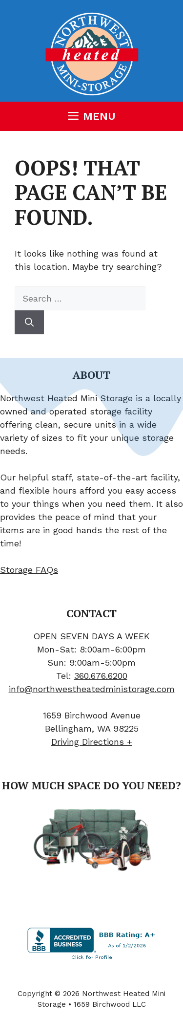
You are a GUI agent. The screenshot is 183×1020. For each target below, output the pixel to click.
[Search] (29, 322)
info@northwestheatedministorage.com (92, 689)
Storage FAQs (29, 569)
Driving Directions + (91, 742)
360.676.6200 (100, 676)
